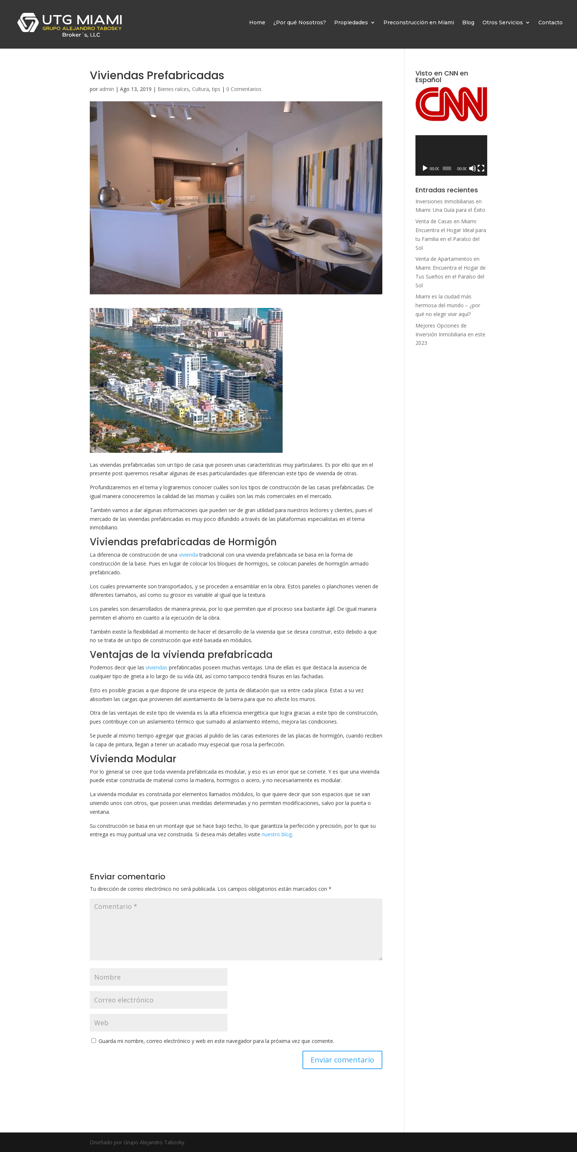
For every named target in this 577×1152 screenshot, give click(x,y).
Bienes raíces (173, 88)
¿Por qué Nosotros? (299, 22)
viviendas (156, 667)
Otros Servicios (502, 22)
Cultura (200, 88)
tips (216, 88)
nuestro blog (277, 834)
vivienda (188, 554)
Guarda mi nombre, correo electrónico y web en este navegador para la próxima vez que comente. (216, 1040)
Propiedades (351, 22)
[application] (451, 155)
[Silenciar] (472, 168)
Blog (468, 22)
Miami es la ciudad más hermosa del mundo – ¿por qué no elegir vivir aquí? (447, 305)
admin (106, 88)
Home (257, 22)
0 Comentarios (244, 88)
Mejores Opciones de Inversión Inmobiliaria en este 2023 (450, 334)
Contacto (550, 22)
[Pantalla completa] (481, 168)
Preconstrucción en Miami (418, 22)
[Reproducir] (425, 168)
